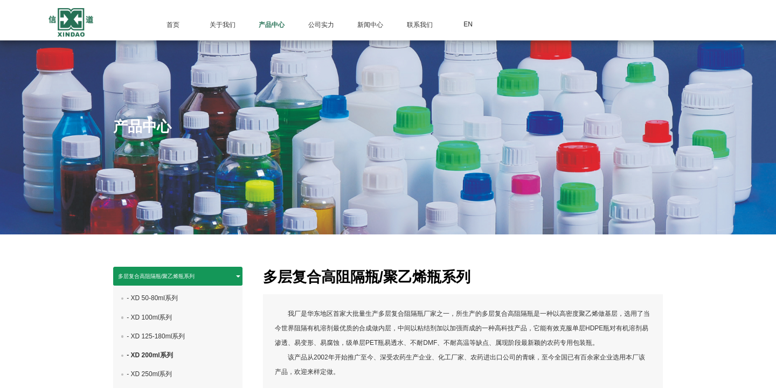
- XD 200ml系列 (149, 362)
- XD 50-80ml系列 (152, 306)
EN (468, 24)
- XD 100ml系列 (149, 325)
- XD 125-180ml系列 (156, 344)
